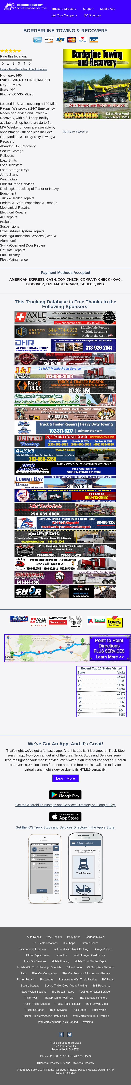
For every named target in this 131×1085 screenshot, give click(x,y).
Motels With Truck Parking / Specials (39, 967)
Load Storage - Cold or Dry (89, 955)
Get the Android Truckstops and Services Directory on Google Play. (65, 805)
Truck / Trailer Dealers (36, 1003)
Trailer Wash (31, 997)
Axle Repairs (54, 937)
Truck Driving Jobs (96, 1003)
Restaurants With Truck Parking (78, 979)
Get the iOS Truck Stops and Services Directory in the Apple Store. (65, 827)
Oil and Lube (74, 967)
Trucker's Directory (48, 1063)
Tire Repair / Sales (63, 991)
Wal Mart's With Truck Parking (91, 1016)
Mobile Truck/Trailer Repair (91, 961)
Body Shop (73, 937)
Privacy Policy (76, 1069)
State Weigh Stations (33, 991)
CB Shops (69, 943)
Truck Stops (79, 1009)
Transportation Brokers (93, 997)
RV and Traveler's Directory (77, 1063)
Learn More (65, 778)
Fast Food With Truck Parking (70, 949)
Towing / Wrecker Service (94, 991)
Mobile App (107, 8)
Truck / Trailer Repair (67, 1003)
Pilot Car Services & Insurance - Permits (86, 973)
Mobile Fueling (60, 961)
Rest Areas (46, 979)
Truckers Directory (63, 8)
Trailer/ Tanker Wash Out (59, 997)
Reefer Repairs (26, 979)
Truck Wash (99, 1009)
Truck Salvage (58, 1009)
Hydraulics (61, 955)
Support (88, 8)
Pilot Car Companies (44, 973)
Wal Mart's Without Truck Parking (58, 1022)
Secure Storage (30, 985)
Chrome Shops (89, 943)
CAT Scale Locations (45, 943)
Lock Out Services (35, 961)
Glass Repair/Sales (37, 955)
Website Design (97, 1069)
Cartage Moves (95, 937)
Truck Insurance (34, 1009)
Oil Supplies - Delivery (100, 967)
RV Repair (108, 979)
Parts (24, 973)
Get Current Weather (75, 131)
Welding (88, 1022)
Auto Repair (34, 937)
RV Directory (92, 15)
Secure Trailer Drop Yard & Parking (66, 985)
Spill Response (101, 985)
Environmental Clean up (33, 949)
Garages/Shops (103, 949)
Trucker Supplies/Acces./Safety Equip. (45, 1016)
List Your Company (64, 15)
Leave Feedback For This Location (23, 69)
